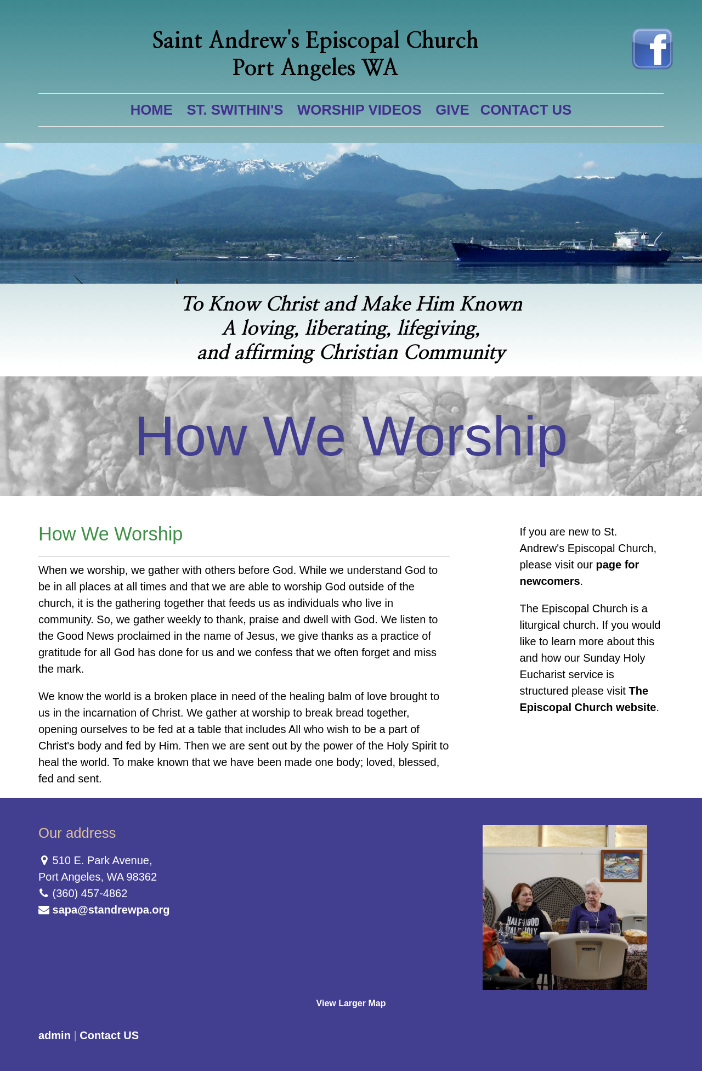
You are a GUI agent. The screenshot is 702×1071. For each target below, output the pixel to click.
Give (452, 109)
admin (54, 1035)
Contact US (526, 109)
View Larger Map (351, 1003)
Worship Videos (359, 109)
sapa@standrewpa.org (111, 910)
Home (152, 109)
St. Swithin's (234, 109)
